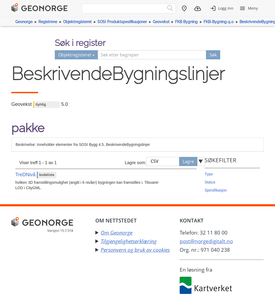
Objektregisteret (77, 22)
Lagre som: (135, 162)
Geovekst (161, 22)
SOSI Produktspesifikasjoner (122, 22)
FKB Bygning (186, 22)
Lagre (188, 161)
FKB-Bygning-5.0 (219, 22)
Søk (213, 55)
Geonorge (23, 22)
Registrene (47, 22)
